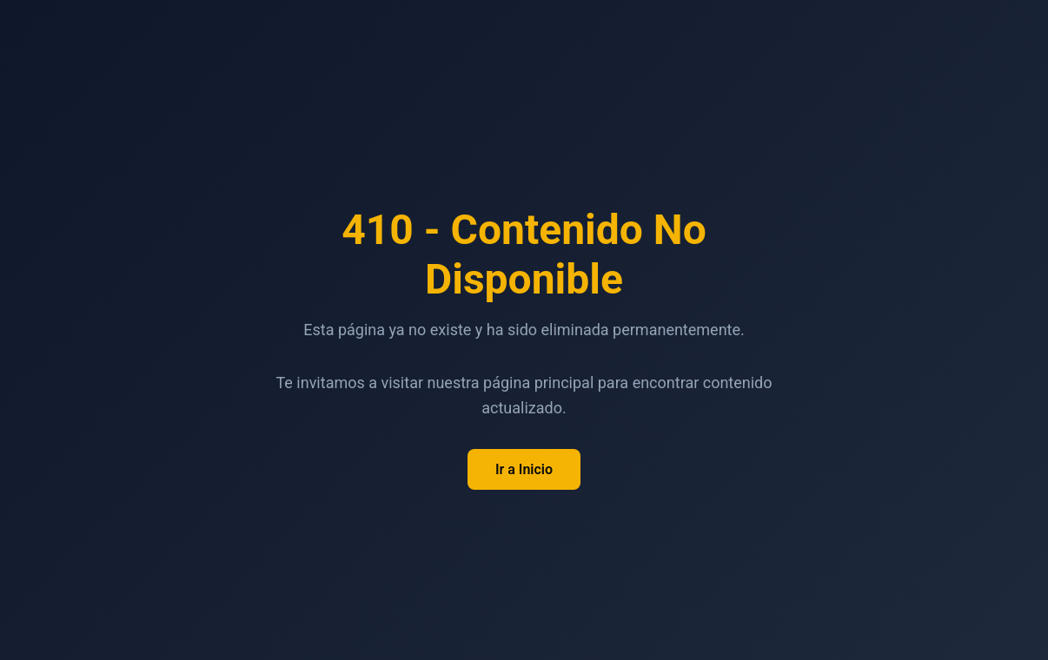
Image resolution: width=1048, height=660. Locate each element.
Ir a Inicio (524, 469)
